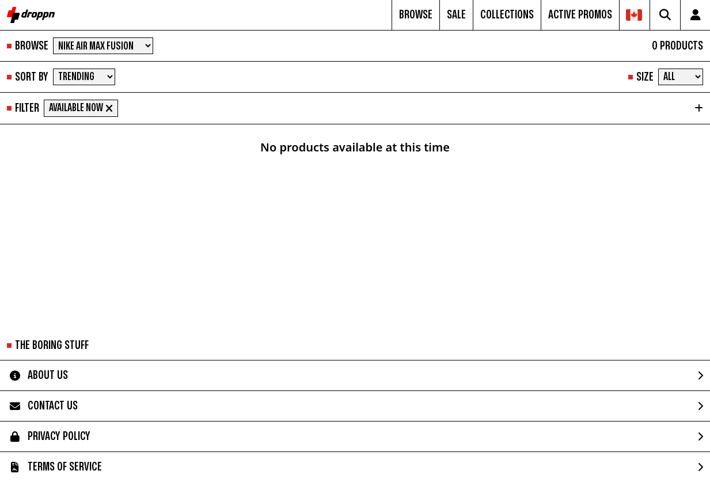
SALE (456, 14)
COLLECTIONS (507, 14)
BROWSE (415, 14)
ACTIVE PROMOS (580, 14)
